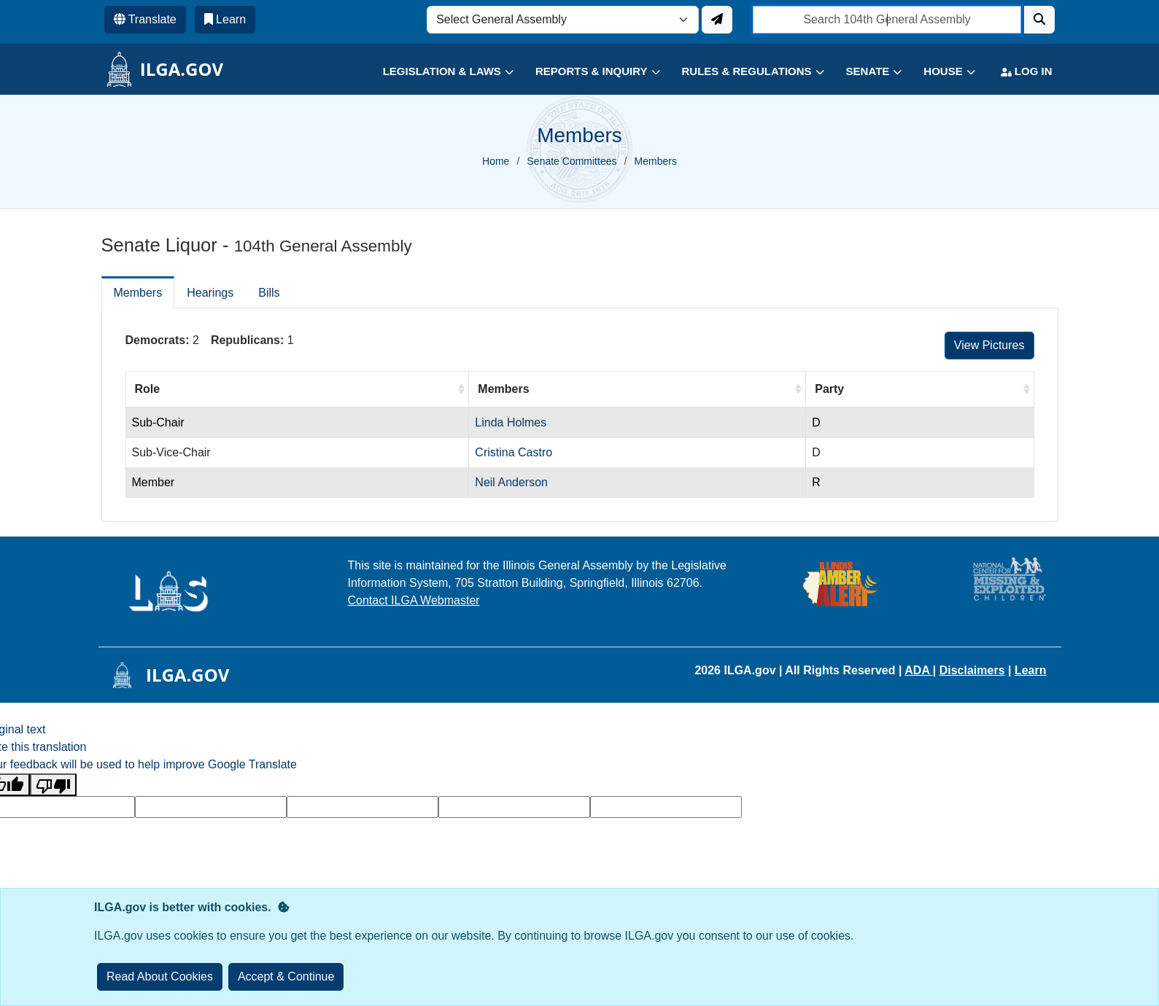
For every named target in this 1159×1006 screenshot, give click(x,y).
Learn (1031, 670)
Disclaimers (972, 670)
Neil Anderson (511, 482)
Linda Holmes (510, 422)
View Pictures (989, 345)
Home (495, 161)
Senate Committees (572, 161)
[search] (887, 20)
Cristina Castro (513, 452)
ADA (918, 670)
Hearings (210, 292)
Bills (268, 292)
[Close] (286, 977)
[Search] (1039, 20)
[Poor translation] (53, 784)
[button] (437, 71)
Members (138, 292)
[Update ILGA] (717, 20)
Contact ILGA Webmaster (414, 600)
